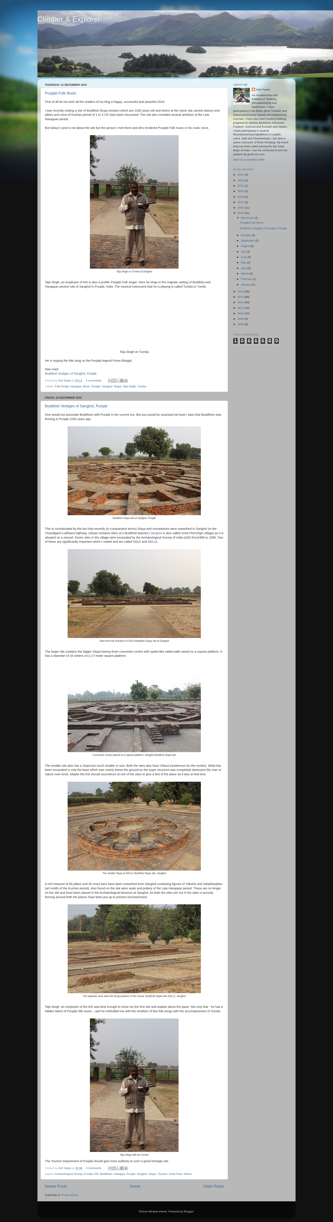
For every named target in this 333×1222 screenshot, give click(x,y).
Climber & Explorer (68, 19)
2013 (241, 296)
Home (135, 1186)
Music (86, 386)
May (244, 262)
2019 (241, 191)
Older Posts (213, 1186)
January (246, 284)
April (244, 268)
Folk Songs (62, 386)
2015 (241, 213)
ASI (96, 1173)
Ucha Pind (175, 1173)
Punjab (96, 386)
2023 (241, 180)
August (245, 246)
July (244, 251)
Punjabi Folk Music (60, 93)
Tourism (162, 1173)
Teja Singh (129, 386)
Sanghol (107, 386)
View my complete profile (248, 159)
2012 (241, 302)
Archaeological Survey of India (74, 1173)
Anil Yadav (263, 89)
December (248, 217)
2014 (241, 291)
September (248, 240)
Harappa (75, 386)
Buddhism (106, 1173)
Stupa (117, 386)
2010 (241, 313)
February (247, 279)
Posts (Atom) (70, 1195)
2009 (241, 318)
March (245, 273)
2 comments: (94, 380)
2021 (241, 185)
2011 (241, 308)
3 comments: (94, 1168)
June (244, 257)
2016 (241, 207)
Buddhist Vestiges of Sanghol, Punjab (71, 373)
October (246, 235)
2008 (241, 324)
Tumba (141, 386)
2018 (241, 196)
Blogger (189, 1211)
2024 (241, 174)
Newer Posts (56, 1186)
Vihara (188, 1173)
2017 (241, 202)
